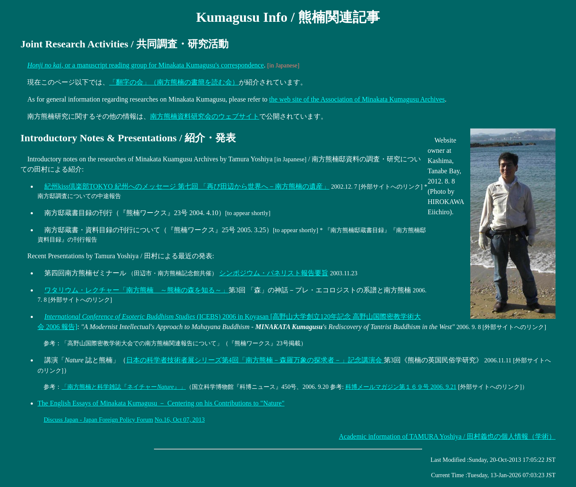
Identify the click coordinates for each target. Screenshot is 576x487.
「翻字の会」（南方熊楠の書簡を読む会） (174, 82)
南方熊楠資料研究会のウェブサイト (204, 116)
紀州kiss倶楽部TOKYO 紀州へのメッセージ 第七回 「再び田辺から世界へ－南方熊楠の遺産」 (187, 186)
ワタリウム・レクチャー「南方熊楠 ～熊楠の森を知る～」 (136, 290)
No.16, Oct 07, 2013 (180, 419)
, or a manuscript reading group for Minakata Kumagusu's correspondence (145, 65)
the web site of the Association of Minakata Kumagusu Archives (357, 99)
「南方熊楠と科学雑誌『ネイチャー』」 (123, 386)
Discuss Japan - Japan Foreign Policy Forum (98, 419)
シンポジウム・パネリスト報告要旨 (273, 273)
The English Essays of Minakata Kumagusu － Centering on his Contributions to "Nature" (161, 403)
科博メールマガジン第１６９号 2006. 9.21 (401, 386)
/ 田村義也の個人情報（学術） (447, 436)
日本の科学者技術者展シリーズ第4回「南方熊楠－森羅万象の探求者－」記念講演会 (255, 360)
